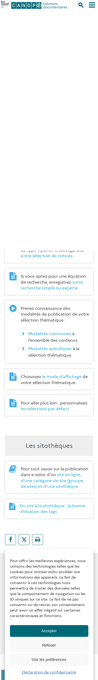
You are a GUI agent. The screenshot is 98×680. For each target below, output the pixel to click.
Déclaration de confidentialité (49, 672)
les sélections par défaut (45, 408)
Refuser (49, 645)
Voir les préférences (49, 659)
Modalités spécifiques (50, 348)
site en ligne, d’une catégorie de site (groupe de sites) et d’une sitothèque (52, 480)
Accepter (49, 630)
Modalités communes (49, 333)
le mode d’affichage (62, 376)
